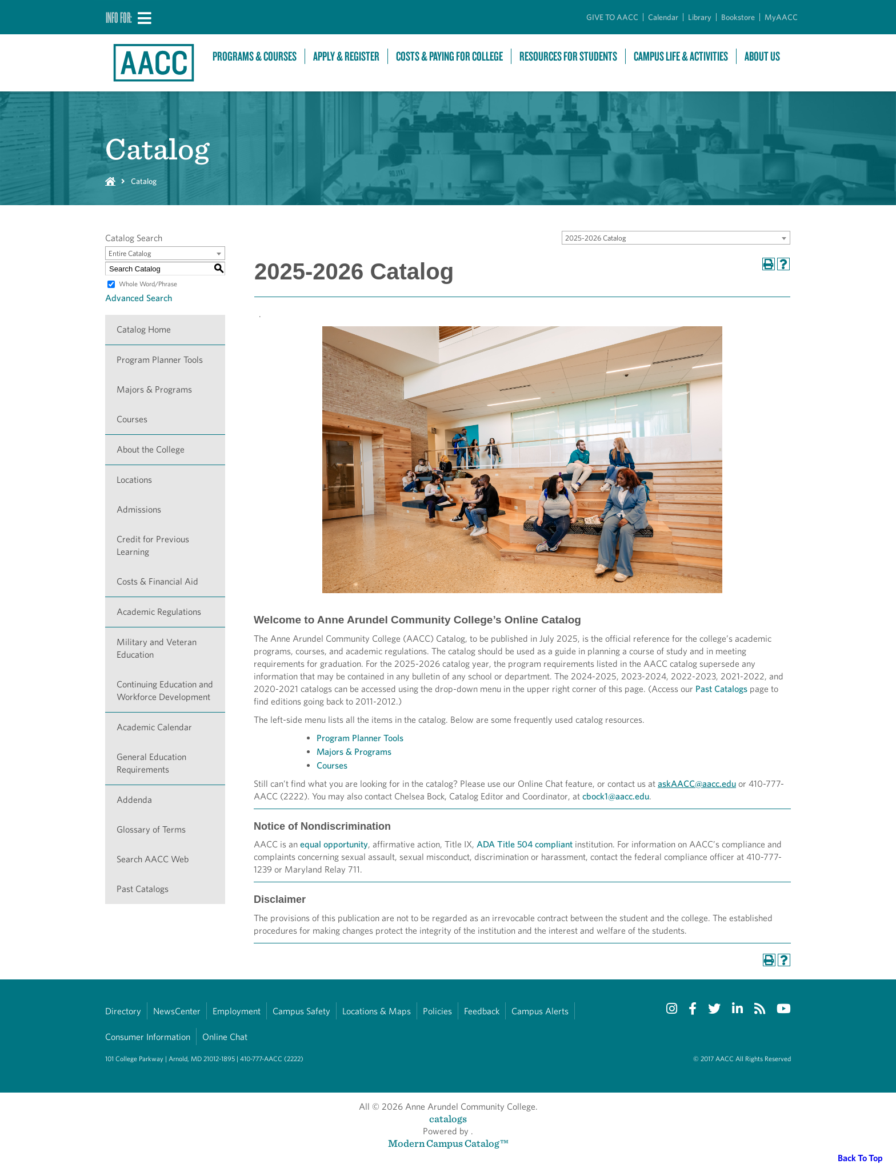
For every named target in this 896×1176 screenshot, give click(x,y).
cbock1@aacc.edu (615, 796)
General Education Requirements (151, 763)
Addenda (134, 799)
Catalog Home (144, 329)
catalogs (448, 1119)
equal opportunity (334, 844)
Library (699, 17)
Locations (134, 479)
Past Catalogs (143, 888)
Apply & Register (346, 56)
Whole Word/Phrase (148, 283)
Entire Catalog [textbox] (130, 253)
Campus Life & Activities (681, 56)
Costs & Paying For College (449, 56)
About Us (762, 56)
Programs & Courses (255, 56)
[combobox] (676, 238)
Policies (437, 1011)
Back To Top (860, 1158)
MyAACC (781, 17)
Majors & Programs (154, 389)
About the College (151, 449)
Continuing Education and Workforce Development (165, 690)
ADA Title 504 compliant (525, 844)
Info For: (119, 17)
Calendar (663, 17)
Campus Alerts (540, 1011)
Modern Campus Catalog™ (448, 1143)
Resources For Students (568, 56)
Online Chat (224, 1036)
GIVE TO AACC (612, 17)
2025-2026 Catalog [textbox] (595, 238)
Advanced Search (138, 298)
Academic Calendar (154, 727)
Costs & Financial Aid (157, 581)
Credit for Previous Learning (153, 545)
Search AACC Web (153, 859)
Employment (237, 1011)
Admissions (139, 509)
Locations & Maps (376, 1011)
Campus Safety (301, 1011)
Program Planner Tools (160, 359)
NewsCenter (177, 1011)
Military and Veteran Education (157, 648)
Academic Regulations (159, 611)
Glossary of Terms (151, 829)
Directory (123, 1011)
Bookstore (738, 17)
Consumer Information (147, 1036)
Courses (132, 419)
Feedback (481, 1011)
